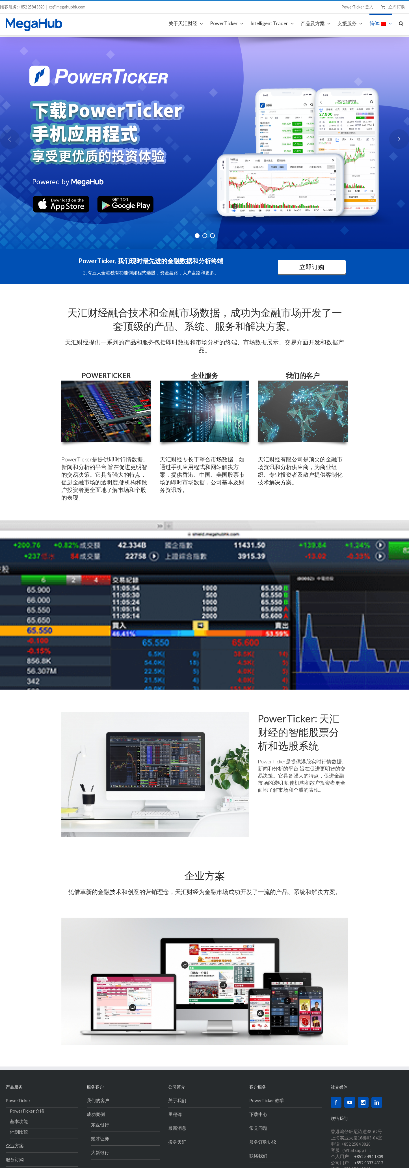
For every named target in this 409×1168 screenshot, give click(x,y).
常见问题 (258, 1128)
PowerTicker (18, 1100)
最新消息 (177, 1128)
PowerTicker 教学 (266, 1100)
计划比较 (19, 1132)
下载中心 (258, 1114)
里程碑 (175, 1114)
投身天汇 (177, 1142)
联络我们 (258, 1156)
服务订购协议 (262, 1142)
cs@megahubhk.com (67, 7)
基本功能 (19, 1121)
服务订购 (15, 1159)
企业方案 (15, 1145)
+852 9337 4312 (368, 1162)
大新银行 (100, 1152)
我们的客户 (98, 1100)
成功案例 (96, 1114)
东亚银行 (100, 1125)
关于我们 (177, 1100)
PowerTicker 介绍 (27, 1111)
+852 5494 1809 (368, 1156)
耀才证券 (100, 1138)
